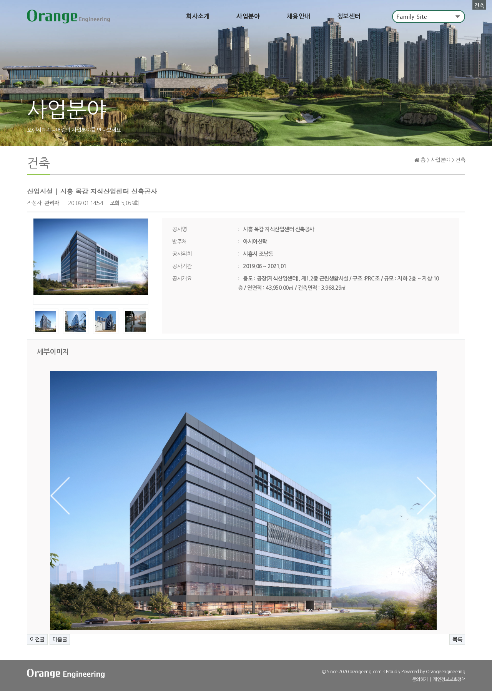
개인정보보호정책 (449, 679)
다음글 (60, 639)
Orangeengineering (445, 671)
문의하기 (420, 679)
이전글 (37, 639)
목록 (457, 639)
